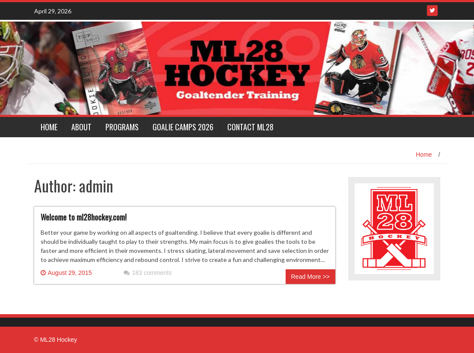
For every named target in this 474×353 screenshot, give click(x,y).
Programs (122, 126)
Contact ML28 (250, 126)
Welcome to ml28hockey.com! (84, 217)
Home (49, 126)
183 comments (148, 272)
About (81, 126)
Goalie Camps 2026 (183, 126)
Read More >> (310, 276)
